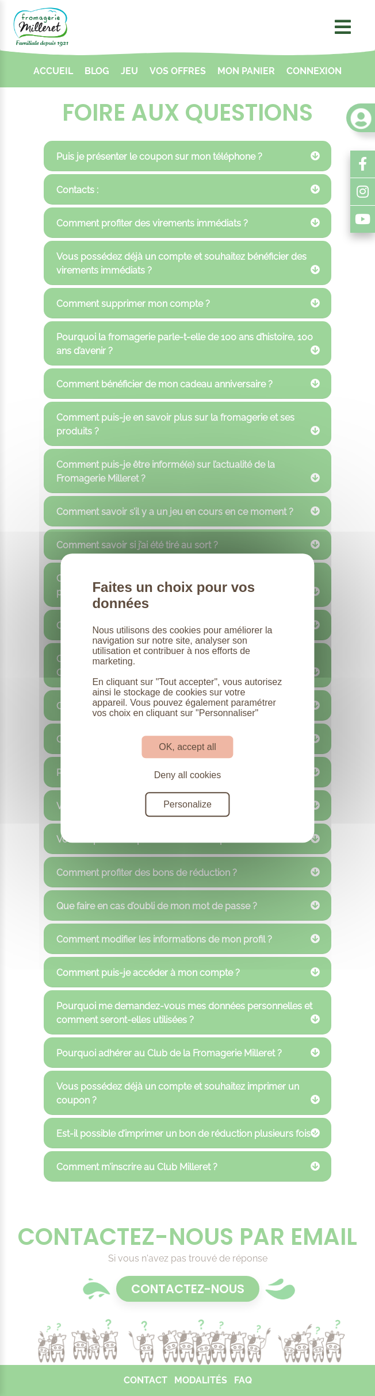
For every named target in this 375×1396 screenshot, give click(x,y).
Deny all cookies (187, 775)
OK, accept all (187, 747)
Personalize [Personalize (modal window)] (187, 804)
